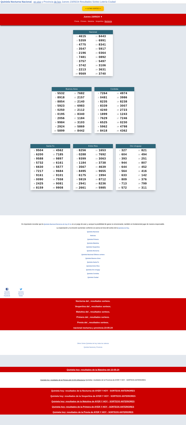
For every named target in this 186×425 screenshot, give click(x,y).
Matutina (91, 21)
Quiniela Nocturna (93, 251)
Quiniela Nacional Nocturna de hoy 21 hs (57, 224)
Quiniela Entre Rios (93, 266)
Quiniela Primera (93, 239)
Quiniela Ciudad (93, 277)
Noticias (93, 235)
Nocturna (108, 21)
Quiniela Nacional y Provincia (93, 347)
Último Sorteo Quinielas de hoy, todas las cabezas (93, 343)
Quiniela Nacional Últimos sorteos (93, 254)
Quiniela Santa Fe (93, 262)
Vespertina (99, 21)
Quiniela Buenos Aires (93, 258)
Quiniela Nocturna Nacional (16, 1)
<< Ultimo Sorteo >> (93, 8)
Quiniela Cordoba (93, 273)
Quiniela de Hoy (123, 228)
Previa (76, 21)
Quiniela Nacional (93, 232)
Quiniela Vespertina (93, 247)
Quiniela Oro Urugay (93, 270)
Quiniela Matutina (93, 243)
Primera (83, 21)
